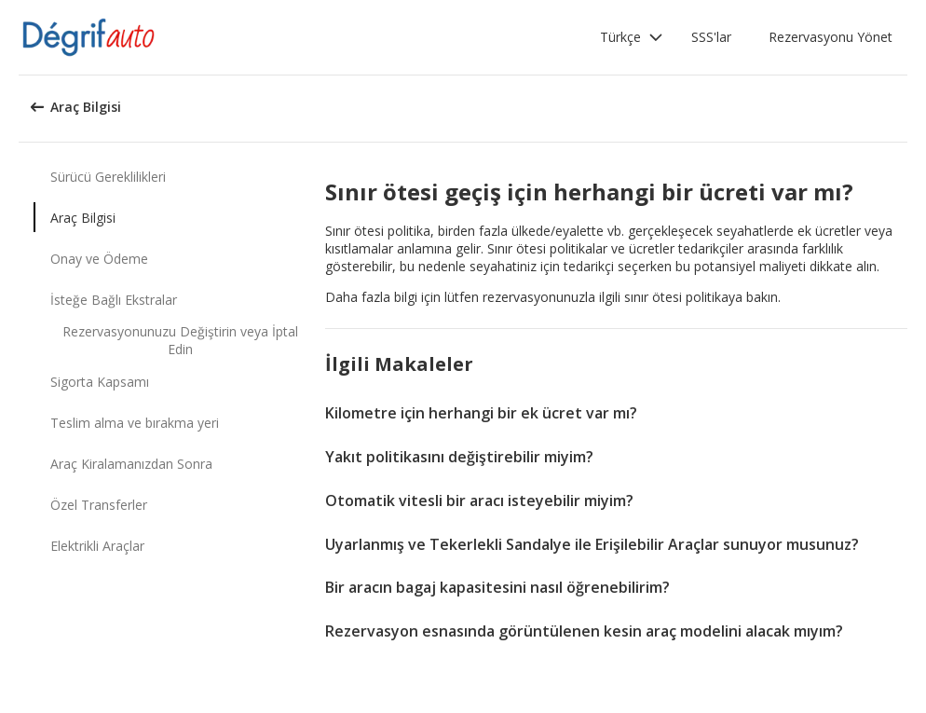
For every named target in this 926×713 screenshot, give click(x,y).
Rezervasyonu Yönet (830, 37)
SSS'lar (711, 37)
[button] (631, 37)
